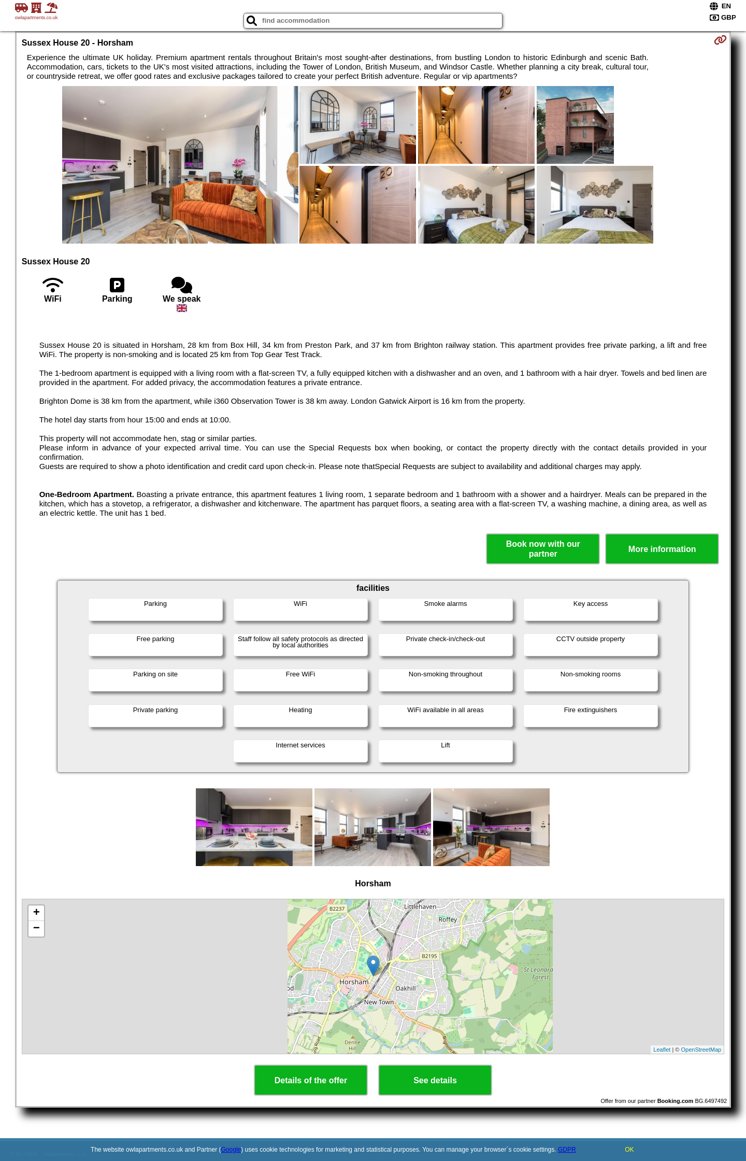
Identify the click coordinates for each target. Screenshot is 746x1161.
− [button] (36, 929)
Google (231, 1149)
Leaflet (661, 1049)
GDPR (567, 1149)
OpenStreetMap (701, 1049)
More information (662, 549)
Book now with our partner (543, 549)
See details (435, 1080)
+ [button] (36, 913)
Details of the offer (311, 1080)
